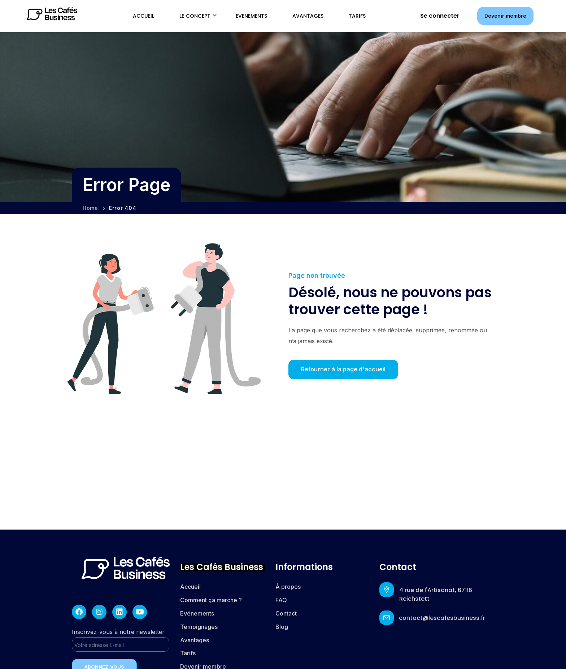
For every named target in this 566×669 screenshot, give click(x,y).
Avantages (194, 640)
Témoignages (199, 626)
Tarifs (188, 653)
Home (90, 208)
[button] (505, 16)
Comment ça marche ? (211, 600)
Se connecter (440, 16)
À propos (288, 586)
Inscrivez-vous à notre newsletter (120, 640)
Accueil (190, 586)
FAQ (281, 600)
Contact (286, 613)
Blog (281, 626)
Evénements (197, 613)
